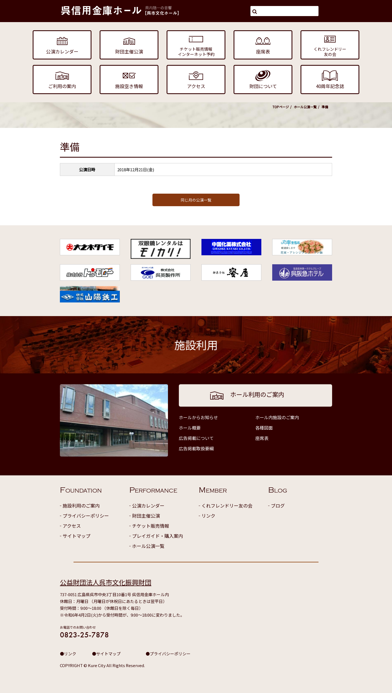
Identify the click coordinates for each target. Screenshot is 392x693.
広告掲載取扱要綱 (196, 448)
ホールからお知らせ (198, 417)
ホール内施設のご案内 (277, 417)
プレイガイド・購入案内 (157, 535)
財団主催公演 (146, 515)
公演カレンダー (148, 505)
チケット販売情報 (150, 525)
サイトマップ (76, 535)
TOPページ (280, 106)
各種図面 (264, 427)
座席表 (261, 438)
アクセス (72, 525)
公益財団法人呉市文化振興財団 (105, 582)
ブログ (278, 505)
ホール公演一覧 (305, 106)
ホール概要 (190, 427)
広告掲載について (196, 438)
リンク (208, 515)
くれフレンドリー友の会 (226, 505)
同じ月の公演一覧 (196, 200)
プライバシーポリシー (86, 515)
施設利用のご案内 (81, 505)
